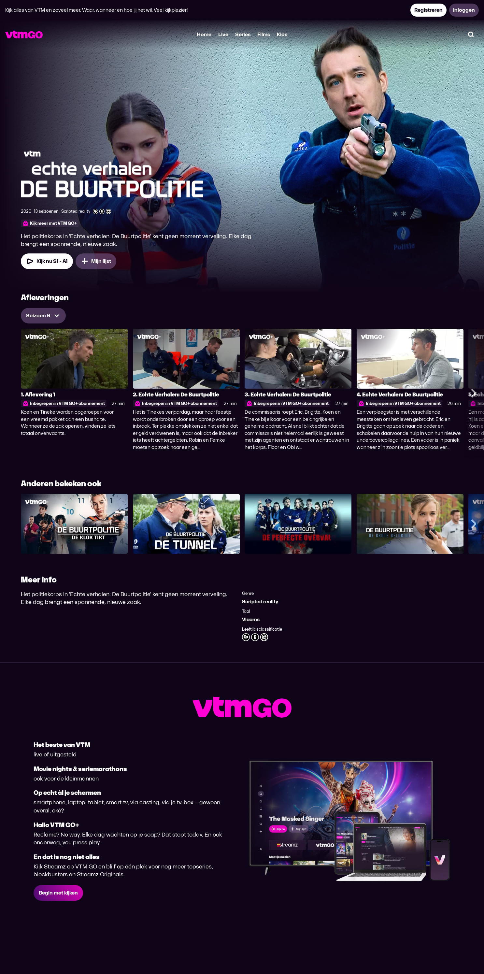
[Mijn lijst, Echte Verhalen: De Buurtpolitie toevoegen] (96, 261)
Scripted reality (260, 601)
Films (263, 34)
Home (204, 34)
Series (242, 34)
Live (223, 34)
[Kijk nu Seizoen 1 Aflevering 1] (47, 261)
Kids (282, 34)
